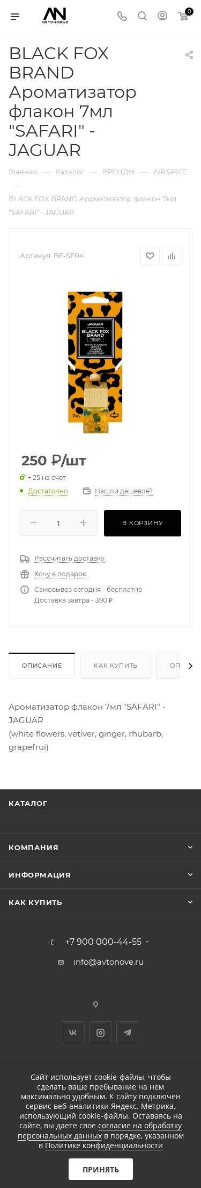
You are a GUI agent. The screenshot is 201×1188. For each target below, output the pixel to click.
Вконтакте (73, 1032)
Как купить (116, 665)
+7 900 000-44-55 (103, 942)
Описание (42, 665)
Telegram (127, 1032)
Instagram (100, 1032)
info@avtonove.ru (108, 962)
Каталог (28, 803)
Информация (40, 875)
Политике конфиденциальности (104, 1145)
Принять (101, 1169)
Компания (33, 847)
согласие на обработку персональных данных (100, 1130)
